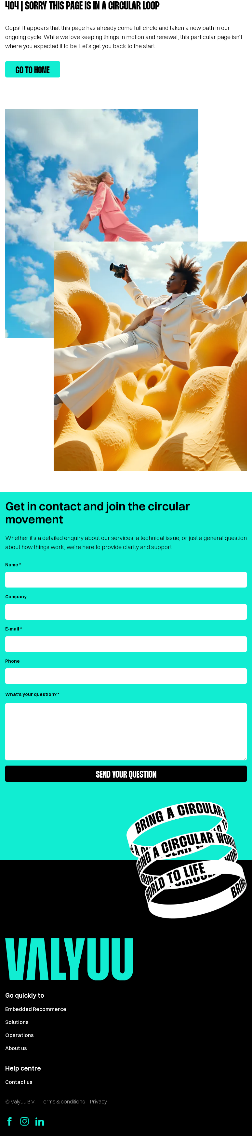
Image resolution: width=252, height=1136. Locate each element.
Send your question (126, 775)
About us (16, 1048)
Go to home (33, 70)
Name (11, 565)
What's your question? (31, 694)
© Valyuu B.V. (20, 1101)
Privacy (98, 1101)
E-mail (12, 629)
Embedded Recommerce (35, 1009)
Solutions (17, 1022)
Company (16, 597)
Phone (12, 661)
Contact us (19, 1082)
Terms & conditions (63, 1101)
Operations (19, 1035)
